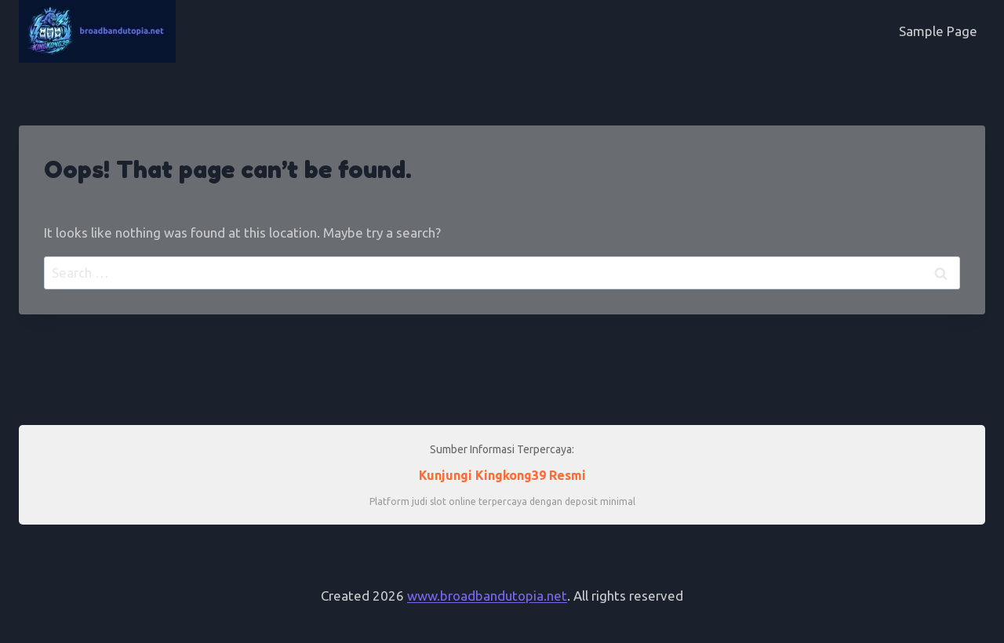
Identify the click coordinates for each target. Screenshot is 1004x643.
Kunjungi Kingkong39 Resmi (502, 475)
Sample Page (938, 31)
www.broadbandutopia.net (487, 595)
